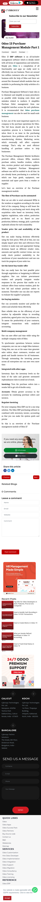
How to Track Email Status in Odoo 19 (24, 645)
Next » (36, 477)
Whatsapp (20, 450)
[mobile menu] (37, 8)
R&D (4, 840)
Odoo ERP (6, 884)
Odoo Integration (9, 862)
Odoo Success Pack (10, 828)
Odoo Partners (8, 831)
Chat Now (20, 456)
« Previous (6, 477)
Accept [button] (7, 898)
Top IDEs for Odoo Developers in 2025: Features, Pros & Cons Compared (25, 604)
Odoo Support (8, 865)
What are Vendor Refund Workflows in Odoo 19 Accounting (22, 635)
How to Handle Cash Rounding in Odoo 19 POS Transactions (25, 613)
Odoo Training (8, 874)
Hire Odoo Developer (11, 856)
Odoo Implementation (11, 859)
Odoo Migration (9, 868)
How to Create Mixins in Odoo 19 (25, 623)
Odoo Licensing (9, 877)
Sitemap (6, 846)
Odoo (15, 66)
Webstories (7, 843)
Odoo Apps (7, 825)
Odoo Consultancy (10, 871)
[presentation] (18, 542)
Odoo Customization (10, 853)
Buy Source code (9, 834)
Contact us (7, 837)
